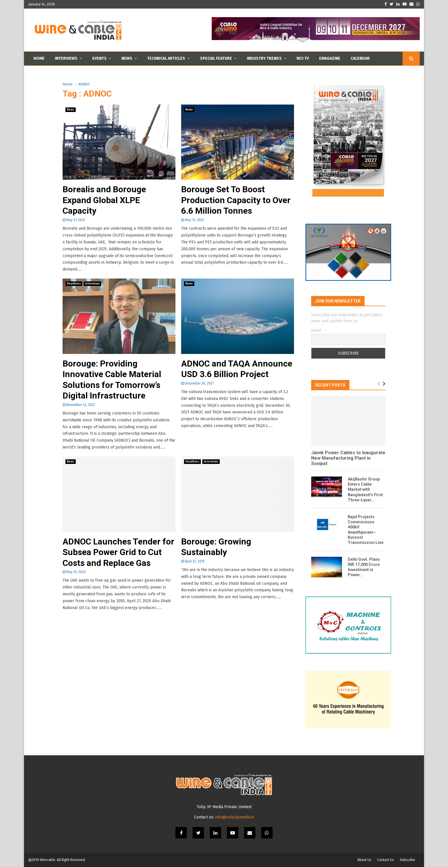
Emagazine (329, 58)
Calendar (360, 58)
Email (316, 330)
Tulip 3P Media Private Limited (224, 806)
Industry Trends (264, 58)
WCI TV (303, 58)
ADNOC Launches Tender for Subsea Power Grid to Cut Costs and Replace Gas (118, 552)
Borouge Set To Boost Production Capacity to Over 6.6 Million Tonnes (236, 200)
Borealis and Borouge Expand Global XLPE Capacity (104, 200)
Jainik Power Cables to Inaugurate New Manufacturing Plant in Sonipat (348, 458)
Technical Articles (166, 58)
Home (39, 58)
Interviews (66, 58)
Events (99, 58)
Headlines (74, 283)
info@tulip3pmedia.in (234, 817)
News (126, 58)
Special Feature (216, 58)
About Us (364, 860)
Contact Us (385, 860)
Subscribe (407, 860)
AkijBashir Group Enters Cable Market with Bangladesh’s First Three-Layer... (365, 489)
